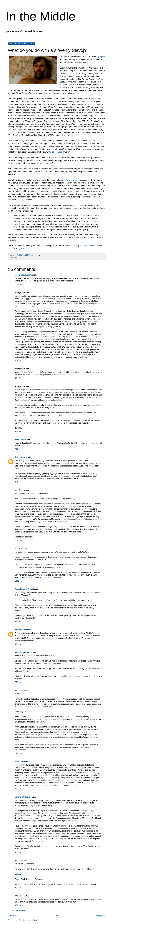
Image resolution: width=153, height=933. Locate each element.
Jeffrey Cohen (21, 457)
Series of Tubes (55, 152)
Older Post (100, 916)
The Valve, (42, 141)
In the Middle (40, 16)
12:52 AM (18, 581)
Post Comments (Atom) (28, 920)
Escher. (18, 874)
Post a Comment (18, 910)
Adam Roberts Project (24, 589)
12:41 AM (18, 540)
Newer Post (13, 916)
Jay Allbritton (20, 440)
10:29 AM (18, 753)
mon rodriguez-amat (23, 652)
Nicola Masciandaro (23, 275)
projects (101, 57)
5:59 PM (18, 431)
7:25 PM (18, 449)
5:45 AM (18, 621)
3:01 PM (18, 789)
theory (17, 257)
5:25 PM (18, 361)
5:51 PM (18, 378)
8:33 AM (18, 905)
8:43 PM (18, 482)
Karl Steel (19, 490)
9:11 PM (18, 888)
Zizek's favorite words (68, 180)
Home (57, 916)
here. (86, 62)
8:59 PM (18, 852)
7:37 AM (18, 682)
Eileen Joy (19, 761)
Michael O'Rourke (22, 797)
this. (81, 245)
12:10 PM (18, 284)
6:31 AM (18, 644)
